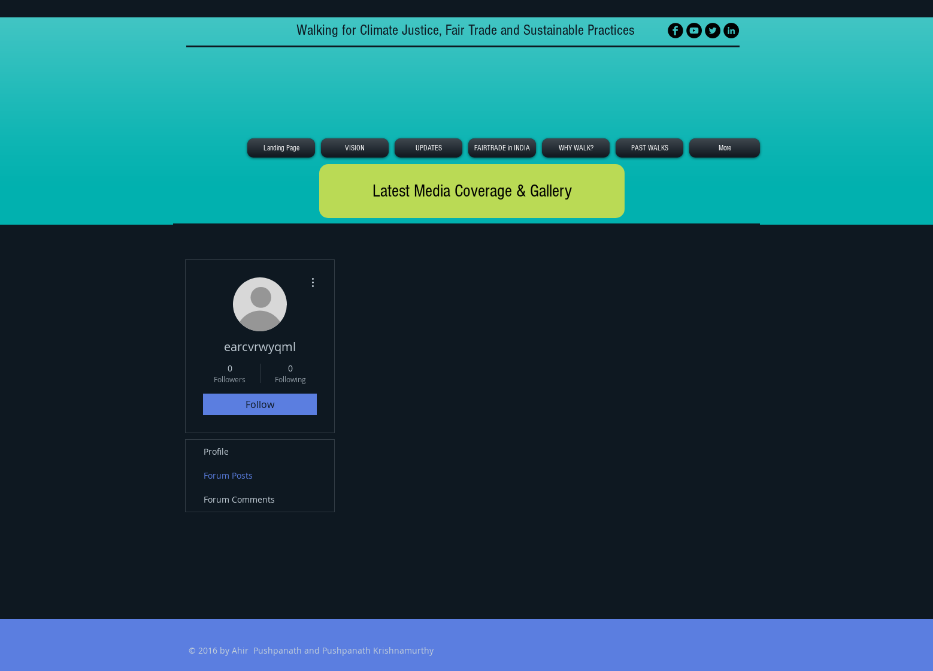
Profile (216, 451)
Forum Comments (239, 499)
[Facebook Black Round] (675, 30)
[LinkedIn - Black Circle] (731, 30)
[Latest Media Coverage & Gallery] (472, 191)
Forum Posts (228, 475)
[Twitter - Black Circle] (712, 30)
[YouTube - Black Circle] (694, 30)
